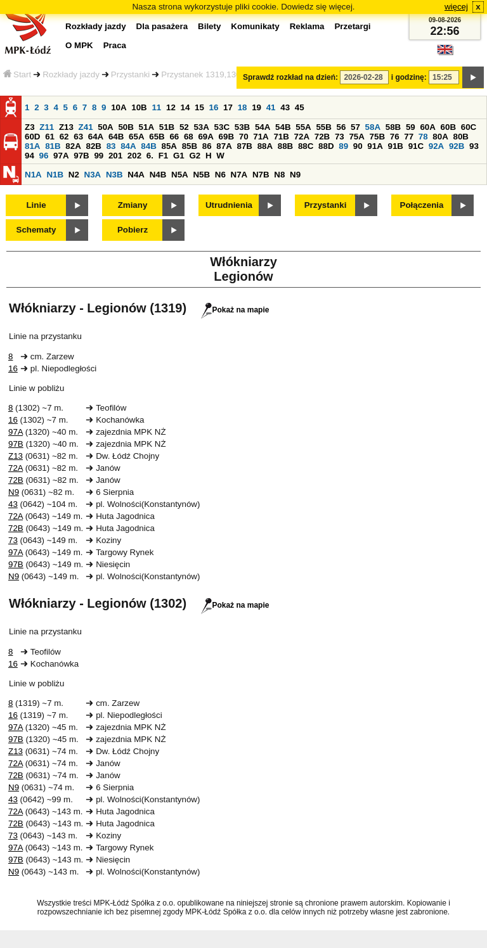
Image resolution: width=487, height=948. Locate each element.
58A (372, 127)
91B (395, 146)
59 (410, 127)
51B (166, 127)
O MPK (79, 45)
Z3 (30, 127)
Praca (114, 45)
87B (244, 146)
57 (355, 127)
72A (301, 136)
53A (201, 127)
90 (358, 146)
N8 (279, 174)
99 (98, 155)
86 (207, 146)
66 (174, 136)
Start (17, 74)
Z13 (66, 127)
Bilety (209, 26)
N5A (179, 174)
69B (226, 136)
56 (341, 127)
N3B (114, 174)
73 (339, 136)
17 (228, 107)
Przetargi (352, 26)
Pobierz (132, 229)
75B (377, 136)
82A (73, 146)
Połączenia (422, 205)
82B (93, 146)
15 (199, 107)
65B (156, 136)
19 (256, 107)
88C (305, 146)
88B (285, 146)
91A (374, 146)
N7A (239, 174)
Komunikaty (255, 26)
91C (416, 146)
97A (60, 155)
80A (440, 136)
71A (260, 136)
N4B (158, 174)
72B (322, 136)
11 (156, 107)
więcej (456, 6)
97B (81, 155)
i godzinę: (409, 77)
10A (118, 107)
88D (326, 146)
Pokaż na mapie (235, 309)
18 (242, 107)
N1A (33, 174)
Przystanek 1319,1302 (203, 74)
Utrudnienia (228, 205)
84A (128, 146)
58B (393, 127)
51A (146, 127)
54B (282, 127)
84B (148, 146)
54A (262, 127)
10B (138, 107)
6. (149, 155)
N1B (54, 174)
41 (271, 107)
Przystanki (130, 74)
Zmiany (133, 205)
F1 (164, 155)
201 (115, 155)
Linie (36, 205)
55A (303, 127)
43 (285, 107)
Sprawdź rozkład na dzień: (290, 77)
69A (205, 136)
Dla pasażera (162, 26)
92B (456, 146)
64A (95, 136)
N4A (136, 174)
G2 (194, 155)
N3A (92, 174)
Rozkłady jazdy (71, 74)
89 (343, 146)
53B (242, 127)
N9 (295, 174)
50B (125, 127)
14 (185, 107)
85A (168, 146)
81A (32, 146)
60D (32, 136)
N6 (220, 174)
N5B (201, 174)
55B (323, 127)
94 (29, 155)
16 (214, 107)
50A (105, 127)
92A (436, 146)
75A (356, 136)
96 (44, 155)
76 (394, 136)
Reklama (307, 26)
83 (111, 146)
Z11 (46, 127)
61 (50, 136)
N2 (73, 174)
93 (474, 146)
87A (223, 146)
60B (448, 127)
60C (468, 127)
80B (461, 136)
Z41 (86, 127)
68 (188, 136)
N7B (260, 174)
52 (184, 127)
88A (265, 146)
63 (78, 136)
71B (281, 136)
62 (64, 136)
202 (134, 155)
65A (136, 136)
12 (171, 107)
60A (427, 127)
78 (423, 136)
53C (222, 127)
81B (52, 146)
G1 (179, 155)
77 (408, 136)
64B (116, 136)
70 (244, 136)
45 (299, 107)
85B (189, 146)
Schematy (36, 229)
